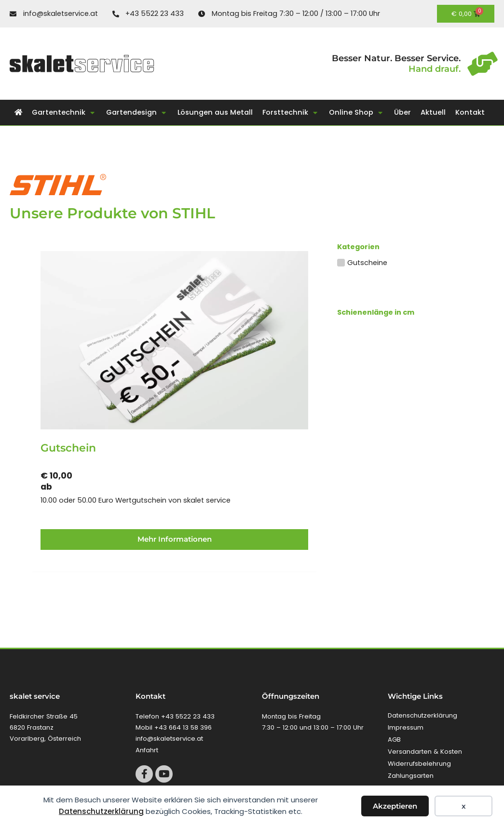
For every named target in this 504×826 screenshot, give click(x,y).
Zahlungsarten (411, 775)
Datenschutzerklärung (101, 811)
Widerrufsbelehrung (419, 763)
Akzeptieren (395, 806)
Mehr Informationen (174, 539)
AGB (394, 739)
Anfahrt (147, 750)
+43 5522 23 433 (188, 716)
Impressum (405, 727)
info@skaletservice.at (169, 738)
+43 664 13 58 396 (183, 727)
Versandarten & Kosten (425, 751)
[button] (64, 112)
